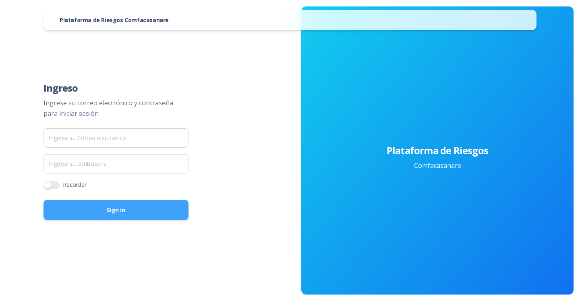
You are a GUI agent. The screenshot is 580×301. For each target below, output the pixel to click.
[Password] (116, 163)
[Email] (116, 138)
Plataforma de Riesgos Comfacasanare (114, 20)
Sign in (116, 210)
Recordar (75, 184)
